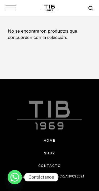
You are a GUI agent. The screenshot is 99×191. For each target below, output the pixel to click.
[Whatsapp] (15, 177)
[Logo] (50, 8)
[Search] (90, 9)
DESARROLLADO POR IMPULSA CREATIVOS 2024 (49, 176)
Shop (49, 153)
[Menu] (10, 8)
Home (49, 140)
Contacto (49, 166)
